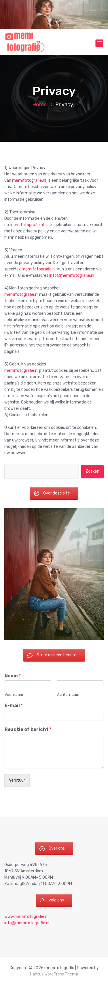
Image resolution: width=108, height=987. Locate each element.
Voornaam (14, 695)
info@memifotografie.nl (71, 275)
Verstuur (17, 781)
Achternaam (68, 695)
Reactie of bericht (28, 730)
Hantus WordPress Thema (54, 975)
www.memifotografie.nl (26, 917)
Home (39, 104)
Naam (13, 676)
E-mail (14, 706)
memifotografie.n (20, 294)
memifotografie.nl (28, 180)
